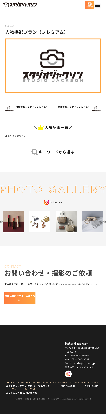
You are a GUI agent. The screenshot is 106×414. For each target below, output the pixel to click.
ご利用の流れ (91, 384)
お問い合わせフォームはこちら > (20, 297)
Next (104, 222)
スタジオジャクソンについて (21, 384)
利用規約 (18, 399)
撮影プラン (44, 384)
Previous (1, 222)
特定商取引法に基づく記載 (35, 399)
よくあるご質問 (14, 391)
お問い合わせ (30, 391)
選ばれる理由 (68, 384)
